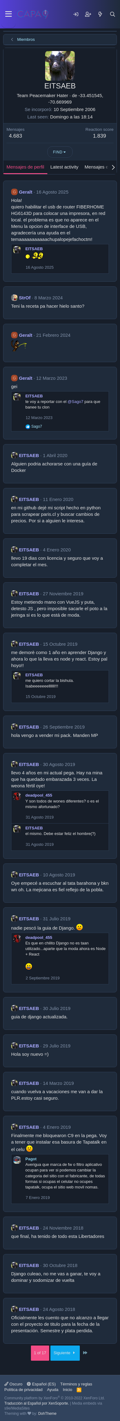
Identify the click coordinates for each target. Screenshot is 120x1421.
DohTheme (47, 1413)
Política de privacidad (23, 1389)
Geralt (25, 192)
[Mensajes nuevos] (100, 14)
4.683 (15, 136)
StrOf (25, 297)
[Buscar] (112, 14)
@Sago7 (76, 401)
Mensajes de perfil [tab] (25, 166)
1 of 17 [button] (40, 1352)
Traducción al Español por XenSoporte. (36, 1403)
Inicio (67, 1389)
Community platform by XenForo (54, 1398)
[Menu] (8, 14)
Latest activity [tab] (64, 166)
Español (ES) (41, 1384)
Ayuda (52, 1389)
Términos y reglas (76, 1384)
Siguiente (65, 1352)
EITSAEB (34, 248)
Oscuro (13, 1384)
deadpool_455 (38, 795)
